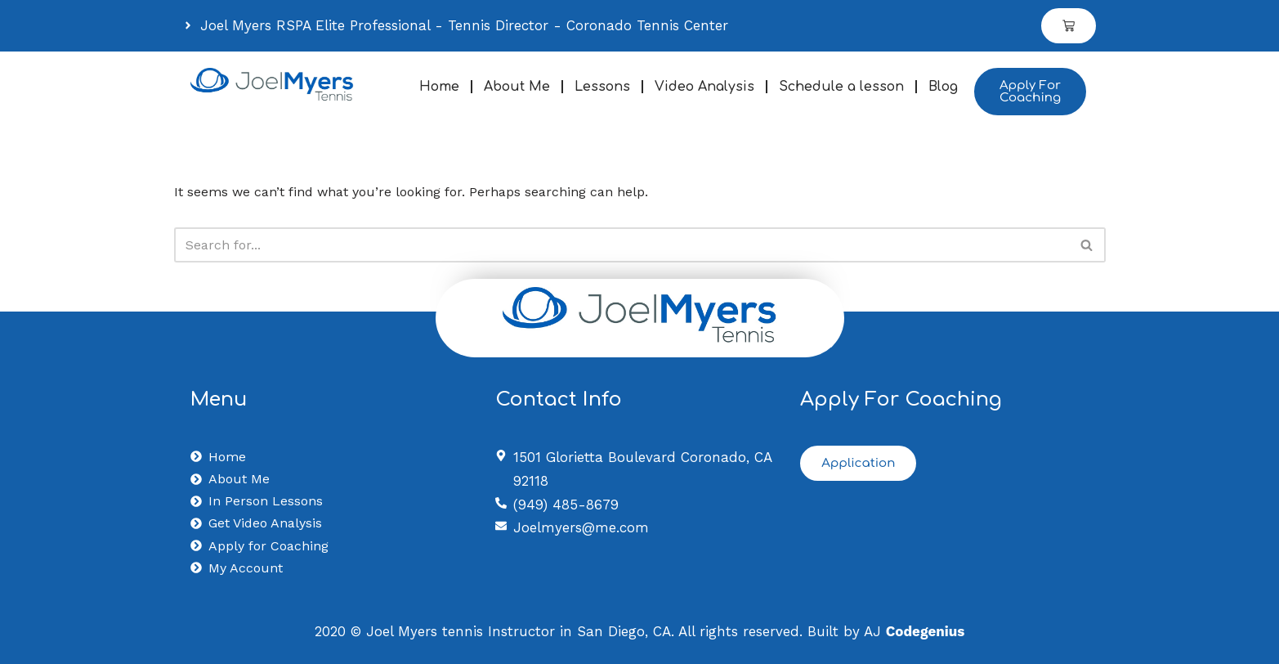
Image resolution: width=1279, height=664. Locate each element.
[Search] (621, 244)
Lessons (602, 86)
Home (439, 86)
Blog (943, 86)
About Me (517, 86)
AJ (914, 631)
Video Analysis (704, 86)
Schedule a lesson (841, 86)
